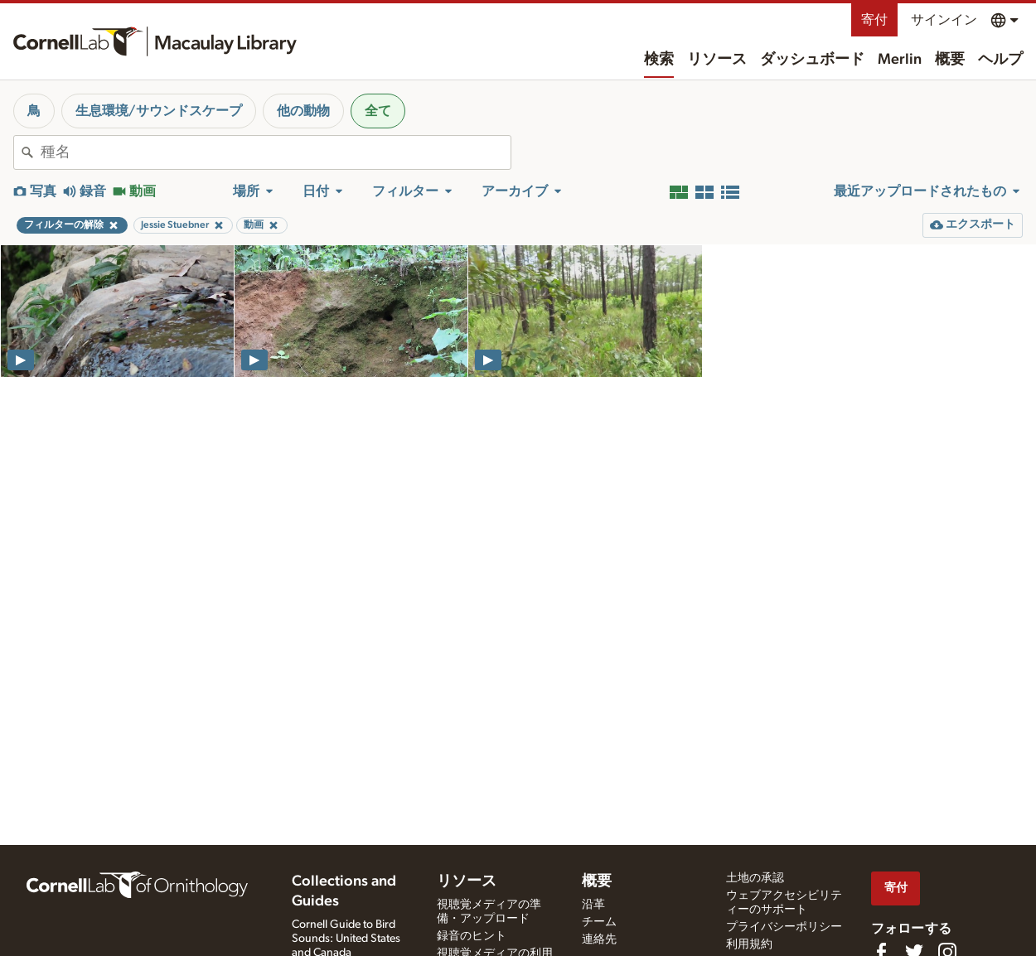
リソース (717, 59)
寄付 (874, 20)
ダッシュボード (812, 59)
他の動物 (303, 111)
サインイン (944, 20)
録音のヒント (471, 936)
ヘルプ (1000, 59)
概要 (950, 59)
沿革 (593, 904)
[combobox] (276, 152)
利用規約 (749, 944)
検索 (659, 59)
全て (378, 111)
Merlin (900, 59)
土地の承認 (755, 878)
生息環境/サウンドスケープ (158, 111)
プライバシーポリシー (784, 927)
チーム (599, 922)
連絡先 (599, 939)
